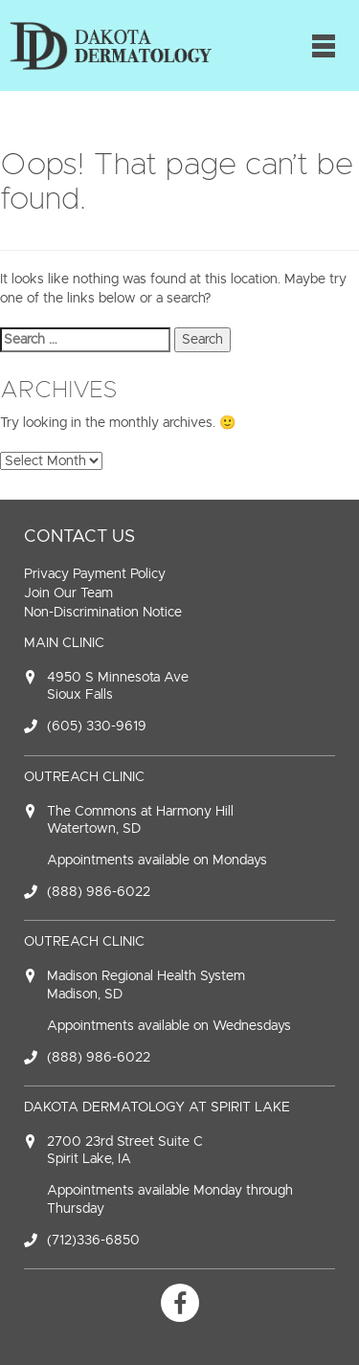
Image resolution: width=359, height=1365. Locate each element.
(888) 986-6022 (98, 891)
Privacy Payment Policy (95, 574)
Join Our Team (68, 593)
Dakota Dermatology (111, 45)
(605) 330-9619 (96, 726)
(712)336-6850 (93, 1240)
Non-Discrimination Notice (103, 612)
